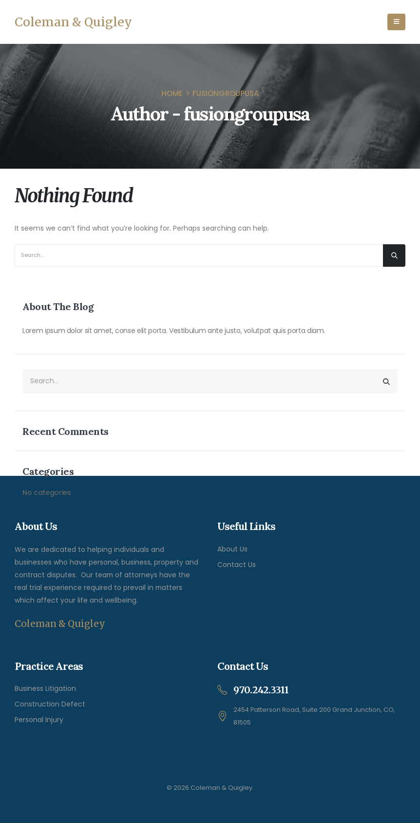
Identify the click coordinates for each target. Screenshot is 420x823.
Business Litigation (45, 688)
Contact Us (236, 564)
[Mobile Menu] (396, 22)
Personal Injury (39, 720)
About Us (232, 549)
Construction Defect (50, 704)
